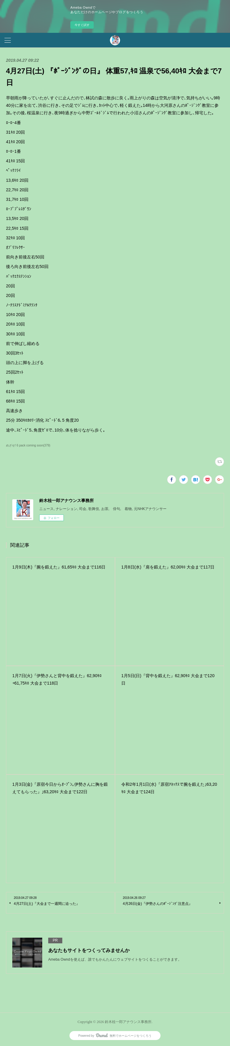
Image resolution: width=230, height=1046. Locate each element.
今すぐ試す (82, 25)
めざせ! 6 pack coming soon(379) (28, 445)
